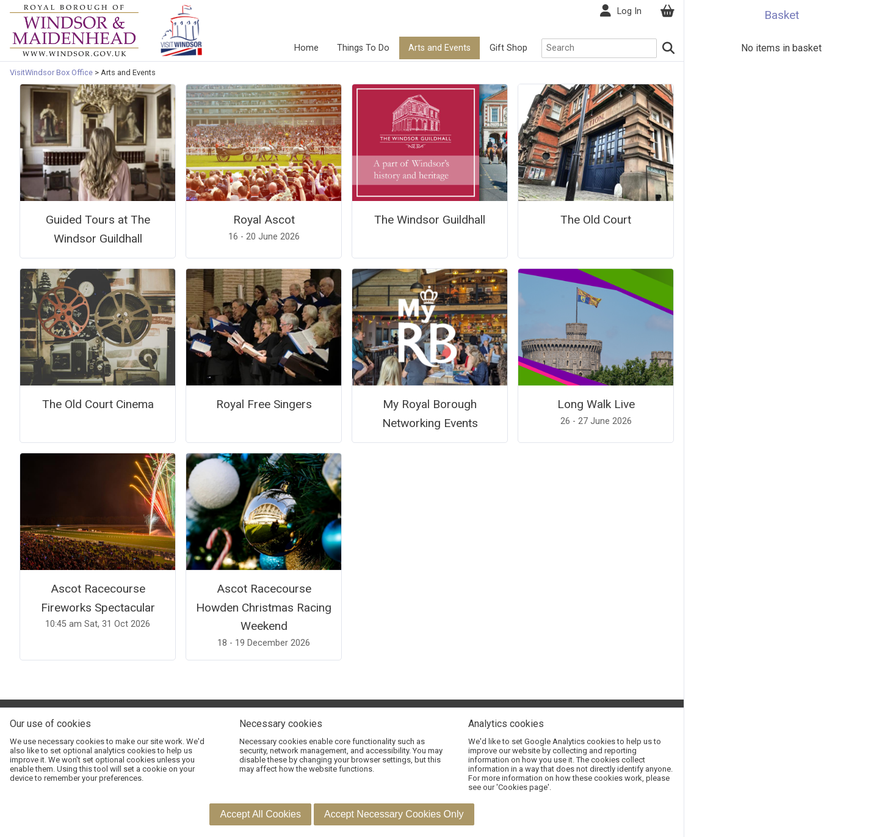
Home (306, 48)
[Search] (669, 48)
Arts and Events (439, 48)
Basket (781, 15)
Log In (629, 11)
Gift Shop (508, 48)
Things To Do (363, 48)
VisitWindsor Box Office (52, 72)
